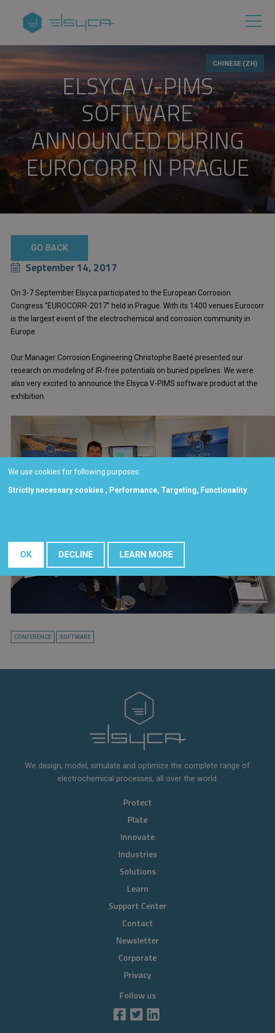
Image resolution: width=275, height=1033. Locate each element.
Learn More (146, 554)
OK (26, 554)
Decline (75, 554)
